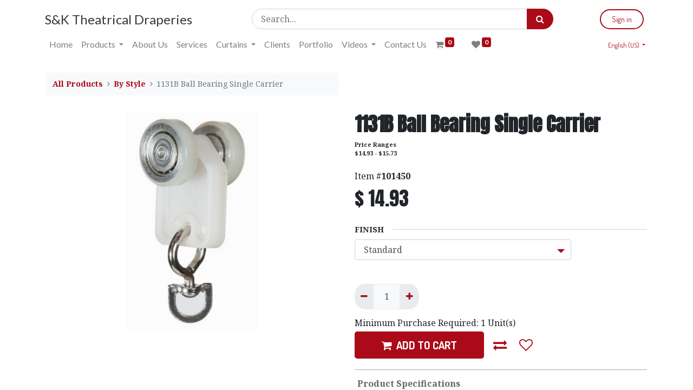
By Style (130, 84)
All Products (78, 84)
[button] (500, 345)
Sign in (621, 19)
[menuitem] (62, 44)
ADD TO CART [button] (419, 345)
